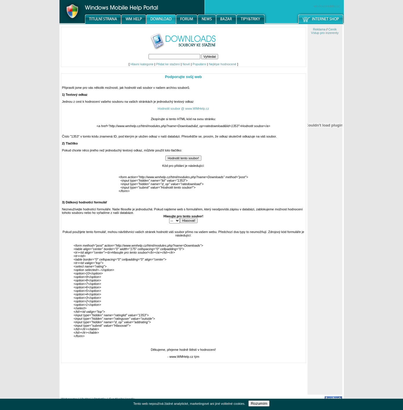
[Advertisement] (325, 303)
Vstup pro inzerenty (325, 33)
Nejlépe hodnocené (222, 64)
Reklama (319, 29)
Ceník (332, 29)
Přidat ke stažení (168, 64)
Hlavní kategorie (142, 64)
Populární (199, 64)
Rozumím (259, 403)
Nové (186, 64)
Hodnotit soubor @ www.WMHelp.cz (183, 108)
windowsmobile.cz (327, 6)
